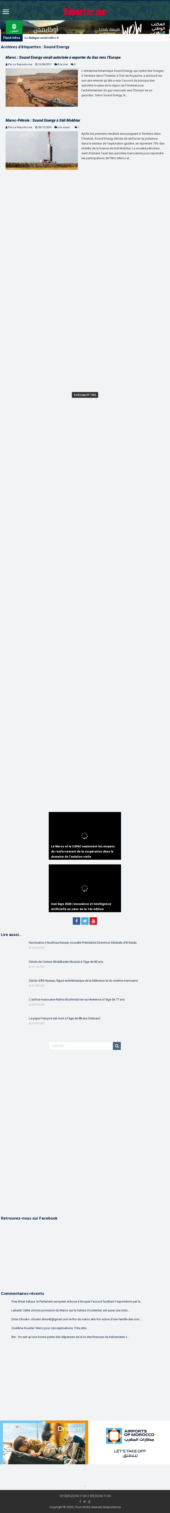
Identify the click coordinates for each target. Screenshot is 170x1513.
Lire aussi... (65, 127)
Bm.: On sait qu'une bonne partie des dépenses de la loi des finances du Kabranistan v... (70, 1337)
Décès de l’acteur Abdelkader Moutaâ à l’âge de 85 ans (66, 961)
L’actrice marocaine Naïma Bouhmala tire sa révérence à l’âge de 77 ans (77, 999)
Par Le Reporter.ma (20, 64)
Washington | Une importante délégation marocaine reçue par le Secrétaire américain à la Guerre (87, 37)
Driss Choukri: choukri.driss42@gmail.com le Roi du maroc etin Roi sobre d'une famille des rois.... (76, 1319)
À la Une (63, 64)
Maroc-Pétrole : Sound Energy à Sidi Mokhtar (43, 120)
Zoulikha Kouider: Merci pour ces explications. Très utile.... (50, 1328)
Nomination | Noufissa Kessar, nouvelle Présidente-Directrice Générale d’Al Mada (83, 942)
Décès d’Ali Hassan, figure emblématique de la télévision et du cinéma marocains (83, 980)
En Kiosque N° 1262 (85, 395)
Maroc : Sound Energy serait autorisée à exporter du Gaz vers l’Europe (63, 57)
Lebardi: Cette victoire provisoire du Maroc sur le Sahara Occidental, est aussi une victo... (70, 1310)
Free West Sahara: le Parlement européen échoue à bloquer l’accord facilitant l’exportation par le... (76, 1301)
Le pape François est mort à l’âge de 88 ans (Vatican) (64, 1018)
